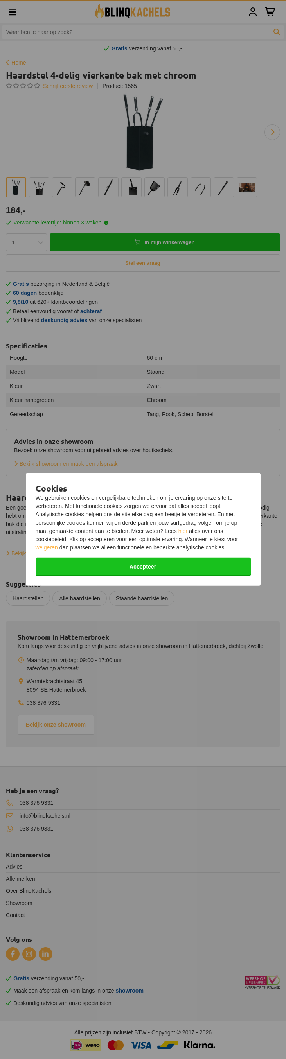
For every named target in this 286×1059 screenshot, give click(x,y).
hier (183, 531)
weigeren (47, 547)
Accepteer (143, 567)
